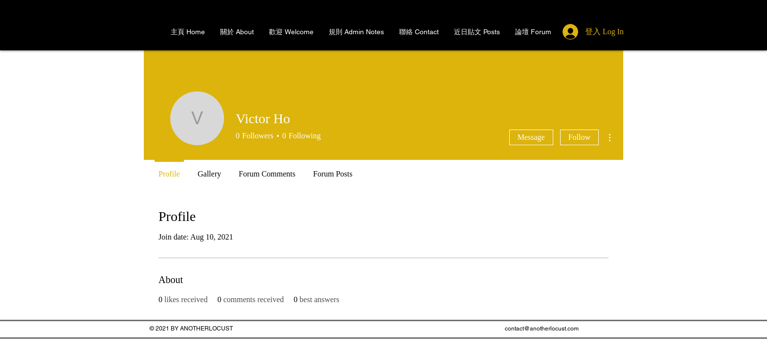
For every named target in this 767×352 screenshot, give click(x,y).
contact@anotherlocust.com (542, 328)
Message (531, 137)
